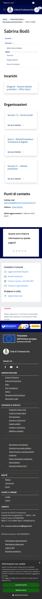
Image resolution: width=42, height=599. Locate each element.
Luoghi (7, 496)
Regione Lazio (8, 2)
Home (5, 19)
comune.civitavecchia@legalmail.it (18, 526)
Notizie (8, 479)
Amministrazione (17, 19)
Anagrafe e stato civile (17, 409)
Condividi (9, 38)
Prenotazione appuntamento (16, 540)
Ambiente (12, 455)
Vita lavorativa (14, 416)
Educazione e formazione (18, 444)
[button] (21, 595)
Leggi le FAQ (10, 547)
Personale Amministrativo (15, 395)
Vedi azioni (10, 43)
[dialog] (21, 579)
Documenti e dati (11, 398)
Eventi (7, 500)
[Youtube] (11, 367)
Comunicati (9, 483)
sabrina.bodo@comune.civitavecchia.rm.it (20, 202)
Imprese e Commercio (17, 420)
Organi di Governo (12, 377)
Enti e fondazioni (11, 388)
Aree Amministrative (13, 381)
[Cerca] (37, 9)
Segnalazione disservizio (14, 544)
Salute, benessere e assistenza (20, 459)
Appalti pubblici (15, 424)
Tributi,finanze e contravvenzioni (21, 451)
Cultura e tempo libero (17, 413)
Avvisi (7, 486)
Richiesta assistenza (13, 551)
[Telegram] (17, 367)
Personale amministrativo (13, 21)
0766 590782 (17, 207)
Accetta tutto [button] (21, 585)
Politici (7, 391)
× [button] (39, 563)
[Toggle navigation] (4, 9)
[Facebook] (5, 367)
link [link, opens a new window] (9, 580)
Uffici (7, 384)
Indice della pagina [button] (14, 48)
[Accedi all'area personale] (33, 2)
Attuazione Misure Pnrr (18, 466)
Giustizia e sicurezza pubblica (20, 448)
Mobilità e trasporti (16, 431)
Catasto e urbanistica (17, 427)
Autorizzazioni (14, 462)
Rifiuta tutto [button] (21, 590)
